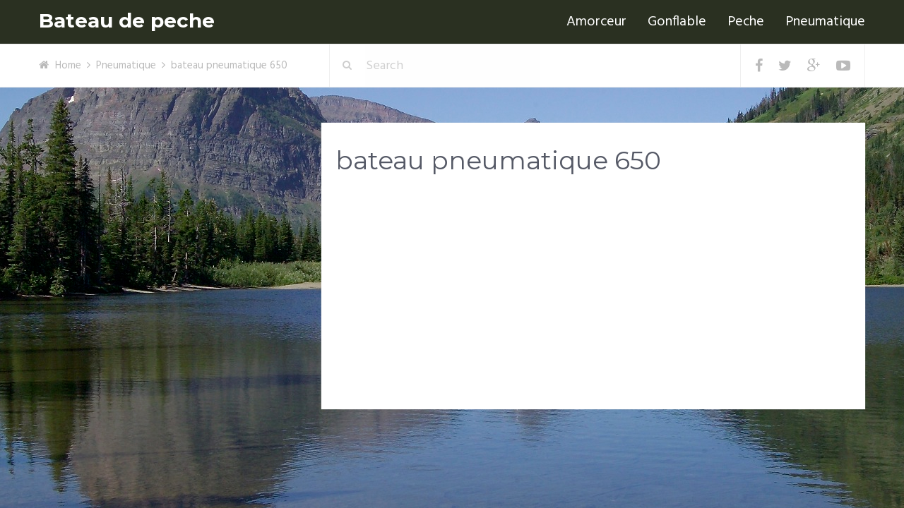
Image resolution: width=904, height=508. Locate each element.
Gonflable (677, 21)
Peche (745, 21)
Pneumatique (825, 21)
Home (68, 65)
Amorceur (596, 21)
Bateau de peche (127, 20)
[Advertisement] (593, 297)
